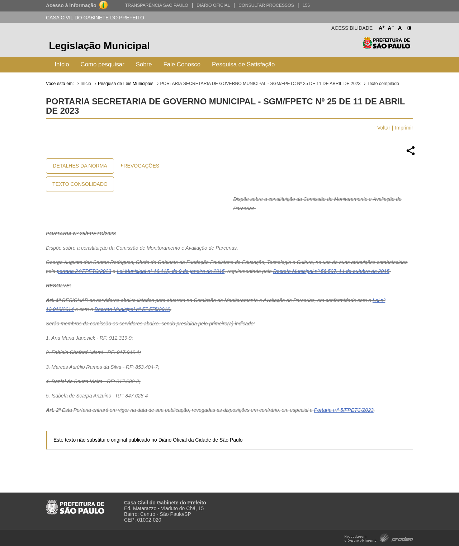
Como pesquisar (102, 64)
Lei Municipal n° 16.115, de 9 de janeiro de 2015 (171, 271)
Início (62, 64)
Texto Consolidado (80, 184)
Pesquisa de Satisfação (243, 64)
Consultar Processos (266, 5)
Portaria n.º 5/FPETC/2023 (344, 410)
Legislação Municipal (99, 45)
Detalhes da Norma (80, 166)
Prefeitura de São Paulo (386, 47)
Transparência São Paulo (156, 5)
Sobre (144, 64)
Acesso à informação (71, 5)
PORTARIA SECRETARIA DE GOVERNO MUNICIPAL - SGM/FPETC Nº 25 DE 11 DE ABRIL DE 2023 (260, 83)
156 (306, 5)
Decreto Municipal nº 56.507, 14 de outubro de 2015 (331, 271)
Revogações (142, 166)
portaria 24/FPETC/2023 (84, 271)
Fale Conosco (182, 64)
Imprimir (404, 128)
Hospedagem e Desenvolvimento (379, 537)
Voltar (383, 128)
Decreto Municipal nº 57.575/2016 (132, 309)
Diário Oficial (213, 5)
